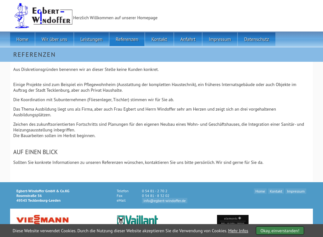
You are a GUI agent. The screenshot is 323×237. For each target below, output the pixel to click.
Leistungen (91, 39)
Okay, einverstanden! (280, 231)
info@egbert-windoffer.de (165, 200)
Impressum (220, 39)
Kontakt (159, 39)
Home (22, 39)
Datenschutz (256, 39)
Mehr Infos (238, 231)
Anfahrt (188, 39)
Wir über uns (54, 39)
